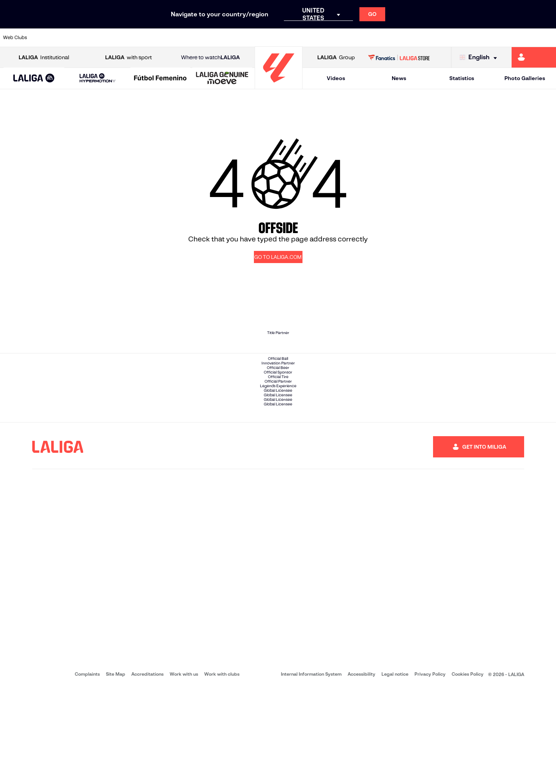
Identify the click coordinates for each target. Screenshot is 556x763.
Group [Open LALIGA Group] (336, 57)
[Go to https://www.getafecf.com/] (205, 37)
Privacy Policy (430, 748)
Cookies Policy (468, 748)
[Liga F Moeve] (160, 79)
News (399, 78)
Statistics (461, 78)
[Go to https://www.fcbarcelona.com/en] (179, 37)
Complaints (87, 748)
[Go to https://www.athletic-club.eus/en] (47, 37)
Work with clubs (221, 748)
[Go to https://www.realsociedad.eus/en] (468, 37)
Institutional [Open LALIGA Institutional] (44, 57)
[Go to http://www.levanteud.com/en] (258, 37)
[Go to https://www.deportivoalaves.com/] (126, 37)
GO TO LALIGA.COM (278, 257)
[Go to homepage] (278, 85)
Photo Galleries (524, 78)
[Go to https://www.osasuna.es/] (100, 37)
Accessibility (361, 748)
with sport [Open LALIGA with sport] (128, 57)
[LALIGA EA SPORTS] (34, 79)
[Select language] (480, 57)
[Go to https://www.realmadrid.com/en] (415, 37)
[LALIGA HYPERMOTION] (97, 78)
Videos (336, 78)
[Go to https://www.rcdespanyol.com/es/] (337, 37)
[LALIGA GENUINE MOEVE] (222, 79)
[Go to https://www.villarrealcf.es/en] (547, 37)
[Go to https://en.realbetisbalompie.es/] (389, 37)
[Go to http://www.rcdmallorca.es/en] (363, 37)
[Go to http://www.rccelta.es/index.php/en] (310, 37)
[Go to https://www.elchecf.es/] (152, 37)
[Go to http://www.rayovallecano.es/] (284, 37)
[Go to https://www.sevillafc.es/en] (494, 37)
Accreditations (147, 748)
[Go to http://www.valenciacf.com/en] (521, 37)
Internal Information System (311, 748)
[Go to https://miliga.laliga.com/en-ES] (534, 57)
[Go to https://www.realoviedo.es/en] (442, 37)
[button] (34, 78)
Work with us (184, 748)
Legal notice (394, 748)
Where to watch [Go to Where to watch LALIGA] (210, 57)
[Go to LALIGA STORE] (398, 57)
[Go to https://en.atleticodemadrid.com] (74, 37)
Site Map (115, 748)
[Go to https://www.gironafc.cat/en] (231, 37)
